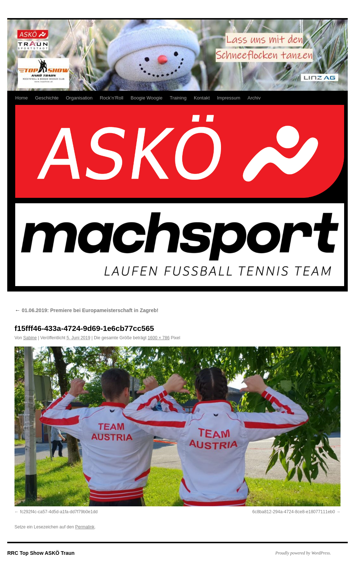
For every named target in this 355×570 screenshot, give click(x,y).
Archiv (253, 98)
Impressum (228, 98)
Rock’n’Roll (111, 98)
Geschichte (47, 98)
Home (21, 98)
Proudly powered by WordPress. (303, 553)
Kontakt (202, 98)
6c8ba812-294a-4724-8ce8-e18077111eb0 (293, 511)
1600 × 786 (159, 337)
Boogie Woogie (146, 98)
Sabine (30, 337)
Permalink (84, 526)
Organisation (79, 98)
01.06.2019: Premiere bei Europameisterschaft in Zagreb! (86, 310)
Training (178, 98)
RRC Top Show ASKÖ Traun (41, 553)
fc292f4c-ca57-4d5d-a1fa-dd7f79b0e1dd (58, 511)
